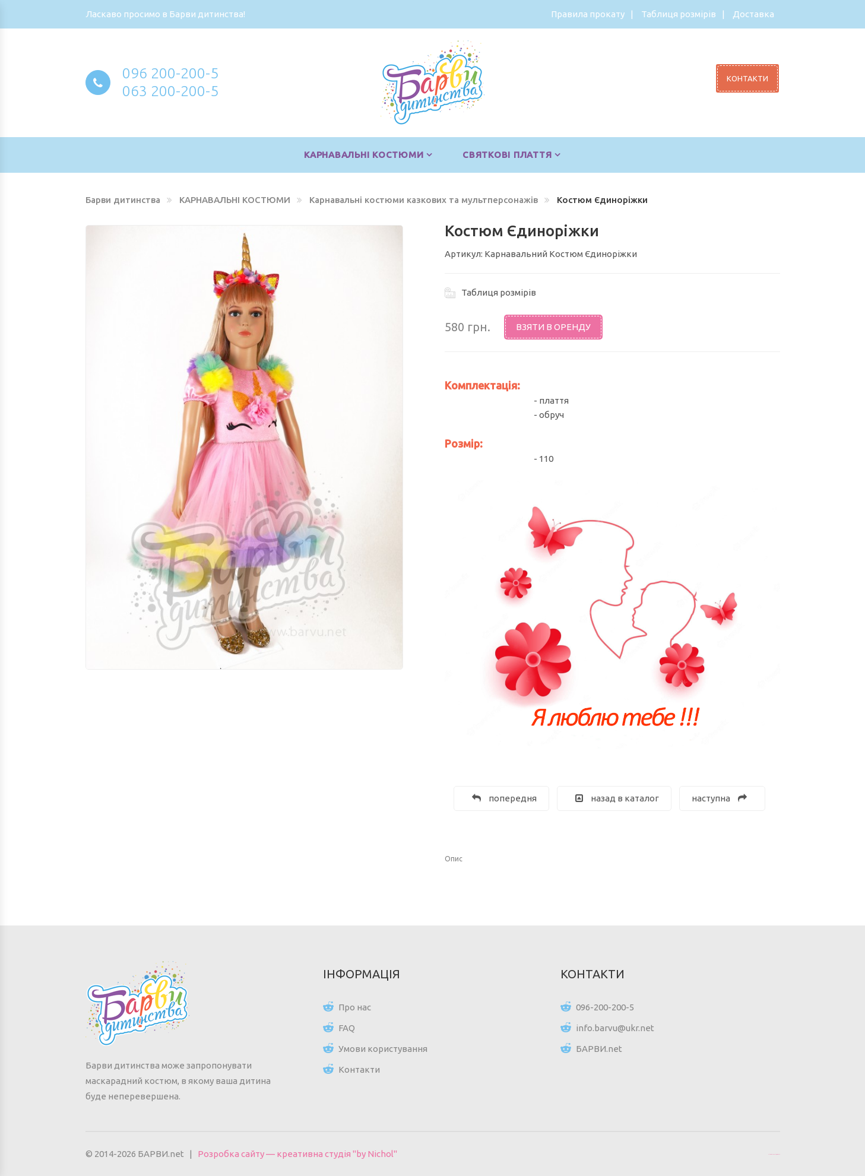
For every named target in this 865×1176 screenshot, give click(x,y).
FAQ (346, 1028)
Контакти (359, 1069)
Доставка (753, 14)
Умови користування (382, 1049)
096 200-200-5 (170, 73)
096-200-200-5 (605, 1007)
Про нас (354, 1007)
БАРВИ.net (599, 1049)
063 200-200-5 (170, 91)
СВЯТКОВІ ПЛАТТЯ (507, 155)
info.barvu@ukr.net (615, 1028)
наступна (719, 798)
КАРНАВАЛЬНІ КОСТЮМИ (363, 155)
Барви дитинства (122, 200)
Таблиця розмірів (678, 14)
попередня (504, 798)
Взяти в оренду (553, 327)
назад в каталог (617, 798)
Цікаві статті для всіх (774, 1154)
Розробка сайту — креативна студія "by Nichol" (297, 1154)
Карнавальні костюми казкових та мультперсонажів (423, 200)
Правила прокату (588, 14)
